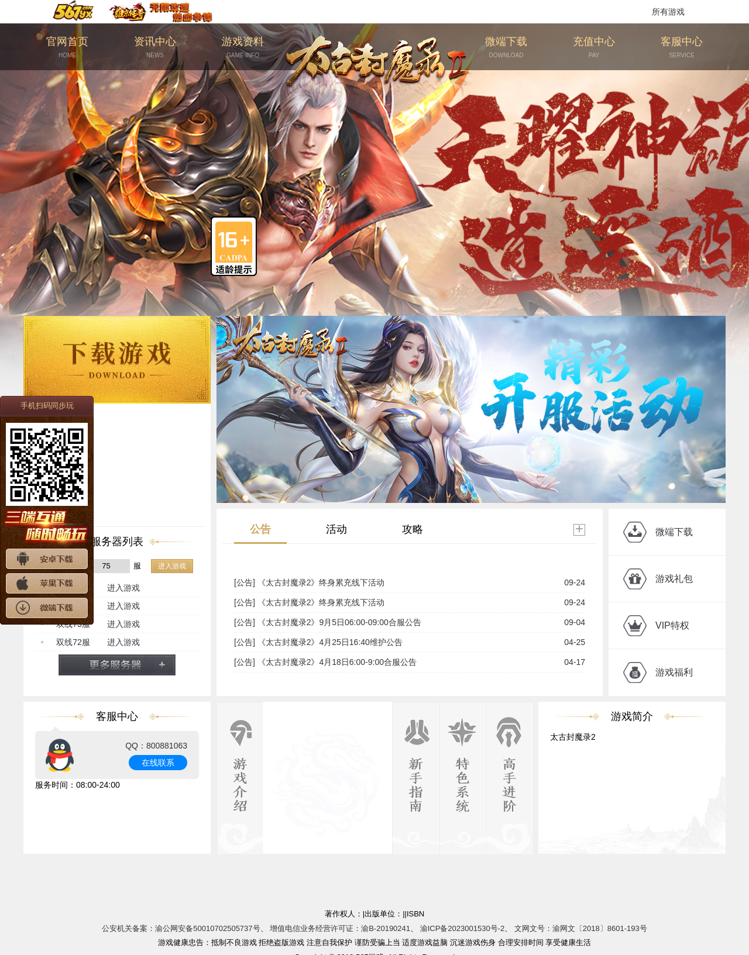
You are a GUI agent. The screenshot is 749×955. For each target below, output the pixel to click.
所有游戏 (668, 11)
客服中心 (682, 48)
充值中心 (594, 48)
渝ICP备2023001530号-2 (462, 928)
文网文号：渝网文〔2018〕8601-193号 (580, 928)
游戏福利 (674, 672)
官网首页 (67, 48)
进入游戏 (172, 566)
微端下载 (506, 48)
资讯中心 (155, 48)
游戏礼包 (674, 579)
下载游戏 (117, 360)
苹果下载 (46, 583)
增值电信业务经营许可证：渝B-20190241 (340, 928)
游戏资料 (243, 48)
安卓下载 (46, 559)
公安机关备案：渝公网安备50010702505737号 (181, 928)
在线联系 (158, 762)
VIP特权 (672, 625)
